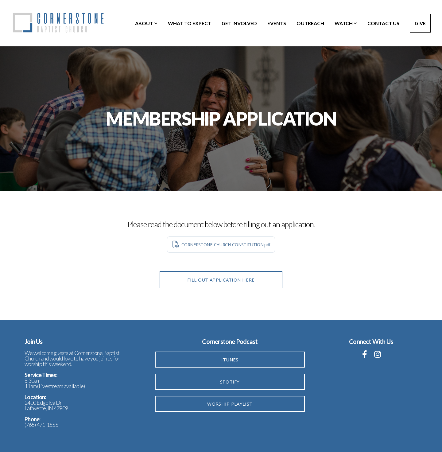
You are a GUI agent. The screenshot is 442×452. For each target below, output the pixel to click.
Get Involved (239, 23)
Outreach (310, 23)
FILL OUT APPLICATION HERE (221, 280)
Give (420, 23)
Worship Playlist (229, 404)
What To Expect (189, 23)
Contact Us (383, 23)
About (146, 23)
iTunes (229, 360)
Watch (346, 23)
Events (276, 23)
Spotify (230, 382)
